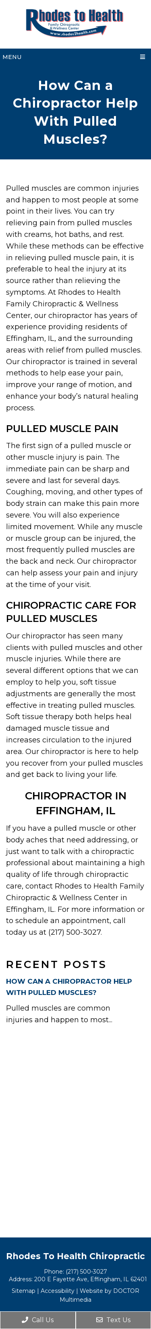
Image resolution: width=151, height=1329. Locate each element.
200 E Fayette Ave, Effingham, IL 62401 (90, 1279)
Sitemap (23, 1290)
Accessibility (57, 1290)
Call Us (38, 1320)
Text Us (113, 1320)
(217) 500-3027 (86, 1271)
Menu (11, 57)
